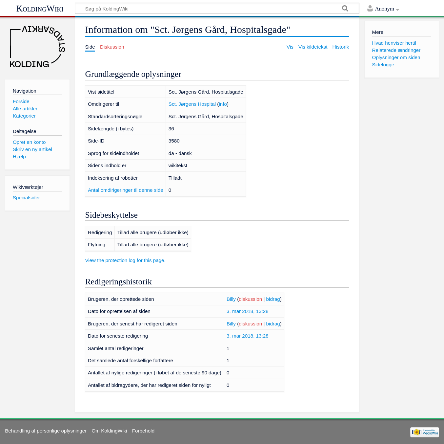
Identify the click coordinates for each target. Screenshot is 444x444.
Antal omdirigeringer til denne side (125, 190)
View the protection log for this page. (125, 260)
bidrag (273, 299)
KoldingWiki (40, 8)
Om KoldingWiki (109, 430)
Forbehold (143, 430)
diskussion (250, 299)
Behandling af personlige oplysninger (46, 430)
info (223, 104)
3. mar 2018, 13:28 (248, 311)
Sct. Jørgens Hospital (192, 104)
